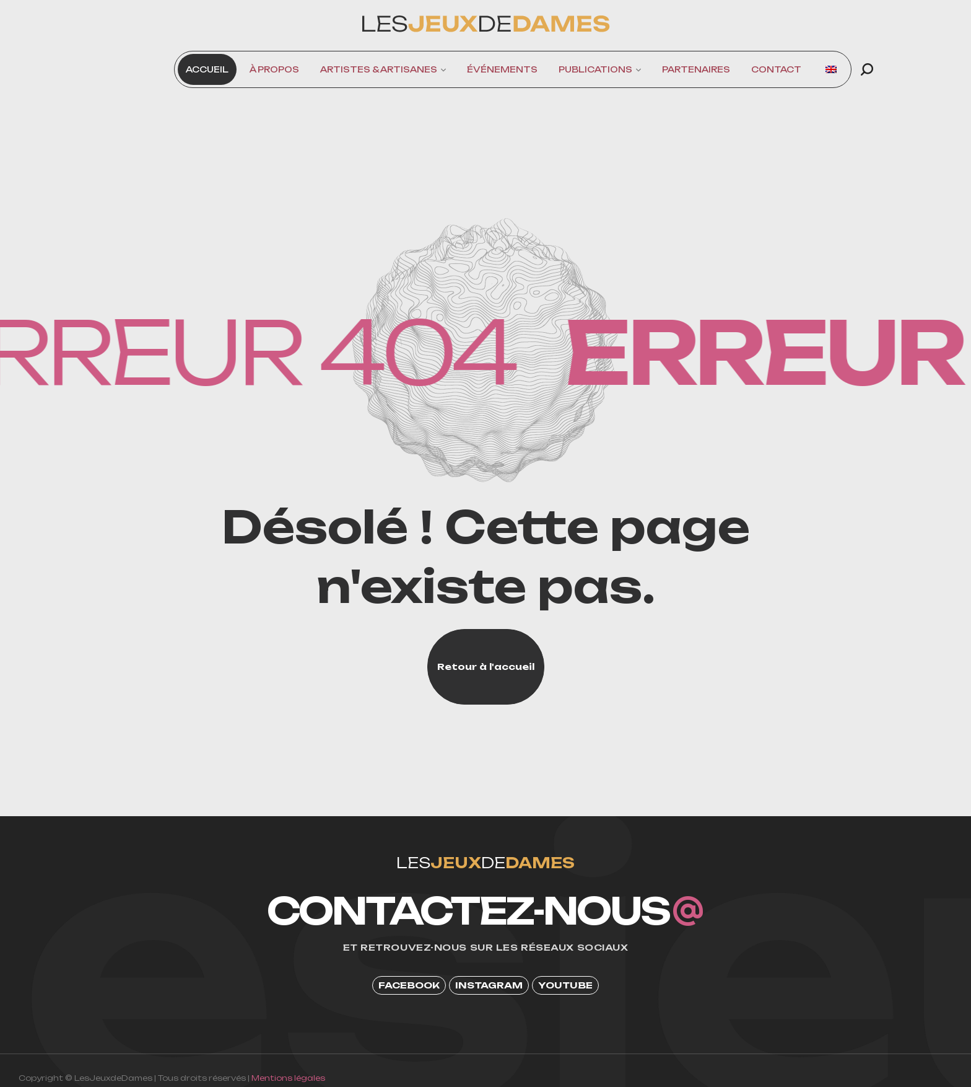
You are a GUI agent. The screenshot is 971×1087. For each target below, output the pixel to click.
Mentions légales (288, 1078)
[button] (867, 69)
